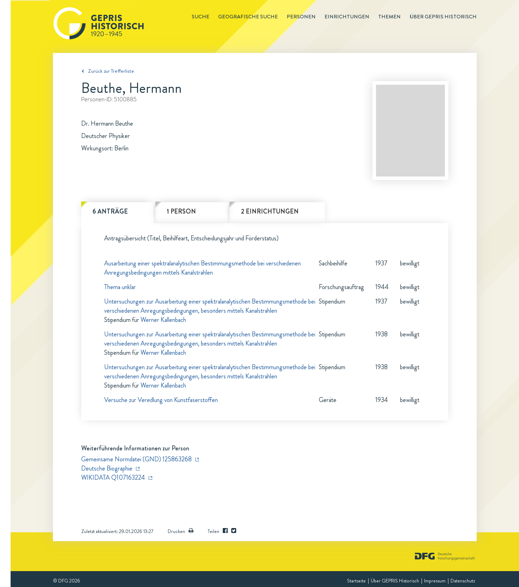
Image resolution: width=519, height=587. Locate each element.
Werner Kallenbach (163, 319)
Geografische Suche (248, 16)
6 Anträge (110, 211)
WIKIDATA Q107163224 (113, 477)
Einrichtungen (346, 16)
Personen (301, 16)
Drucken (180, 531)
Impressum (435, 580)
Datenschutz (463, 580)
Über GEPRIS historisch (443, 16)
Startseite (356, 580)
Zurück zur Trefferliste (111, 71)
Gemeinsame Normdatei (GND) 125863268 (136, 459)
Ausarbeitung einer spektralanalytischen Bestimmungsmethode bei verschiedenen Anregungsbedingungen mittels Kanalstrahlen (202, 268)
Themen (389, 16)
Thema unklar (120, 287)
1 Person (181, 211)
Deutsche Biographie (106, 468)
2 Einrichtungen (270, 211)
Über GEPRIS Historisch (395, 580)
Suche (200, 16)
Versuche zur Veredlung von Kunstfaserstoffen (161, 400)
